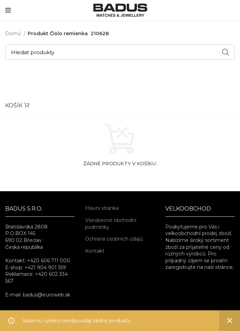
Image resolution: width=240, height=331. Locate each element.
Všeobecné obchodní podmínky (110, 223)
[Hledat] (120, 52)
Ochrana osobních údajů (114, 239)
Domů (13, 33)
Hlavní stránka (102, 208)
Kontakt (94, 251)
